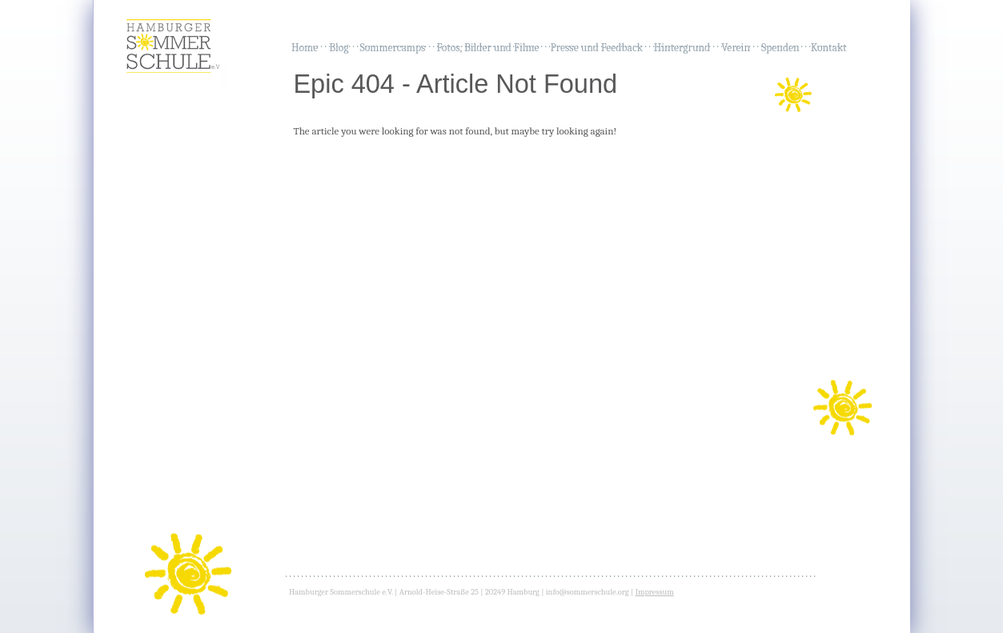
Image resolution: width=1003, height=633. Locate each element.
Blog (338, 48)
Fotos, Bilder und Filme (487, 48)
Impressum (654, 592)
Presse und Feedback (597, 48)
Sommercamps (393, 48)
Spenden (780, 48)
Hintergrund (682, 48)
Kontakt (829, 48)
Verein (735, 48)
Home (304, 48)
